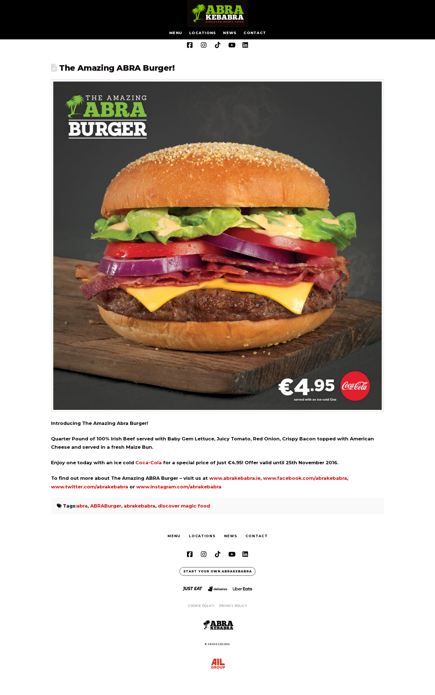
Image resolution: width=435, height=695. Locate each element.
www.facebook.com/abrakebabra (305, 478)
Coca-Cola (148, 462)
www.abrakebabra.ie (235, 478)
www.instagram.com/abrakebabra (178, 486)
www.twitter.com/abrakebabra (89, 486)
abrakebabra (139, 506)
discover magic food (184, 506)
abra (82, 506)
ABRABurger (105, 506)
